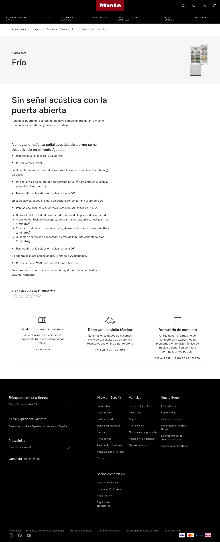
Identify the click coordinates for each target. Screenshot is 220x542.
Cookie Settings (172, 530)
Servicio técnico (170, 19)
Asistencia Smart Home (174, 446)
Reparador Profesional (109, 489)
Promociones (136, 425)
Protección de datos (81, 530)
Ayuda (37, 29)
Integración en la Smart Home (174, 427)
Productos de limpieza (127, 19)
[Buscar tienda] (194, 5)
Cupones (134, 419)
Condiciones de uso (109, 530)
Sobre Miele (104, 406)
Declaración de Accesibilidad (141, 530)
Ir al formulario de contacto (177, 358)
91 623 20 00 (32, 459)
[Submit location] (69, 405)
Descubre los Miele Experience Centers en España (38, 426)
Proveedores (104, 439)
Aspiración (100, 18)
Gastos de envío (138, 445)
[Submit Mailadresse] (69, 448)
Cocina (46, 18)
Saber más (42, 350)
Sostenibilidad (105, 419)
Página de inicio (20, 29)
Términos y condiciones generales (45, 530)
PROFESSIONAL (204, 18)
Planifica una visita (110, 350)
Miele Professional (107, 482)
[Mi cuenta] (204, 5)
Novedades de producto (143, 432)
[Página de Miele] (110, 5)
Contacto (102, 458)
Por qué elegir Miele (140, 406)
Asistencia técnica (57, 29)
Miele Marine (104, 495)
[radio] (15, 296)
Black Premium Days (16, 19)
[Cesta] (215, 5)
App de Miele (168, 412)
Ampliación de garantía (141, 439)
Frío (74, 29)
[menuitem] (20, 17)
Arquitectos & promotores (105, 504)
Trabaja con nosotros (109, 425)
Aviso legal (15, 530)
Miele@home (169, 406)
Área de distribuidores (109, 445)
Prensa (101, 432)
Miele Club (135, 412)
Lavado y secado (67, 19)
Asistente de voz (170, 419)
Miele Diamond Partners (111, 452)
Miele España (104, 412)
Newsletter (18, 440)
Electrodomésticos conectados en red (171, 438)
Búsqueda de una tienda (28, 398)
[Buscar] (183, 5)
